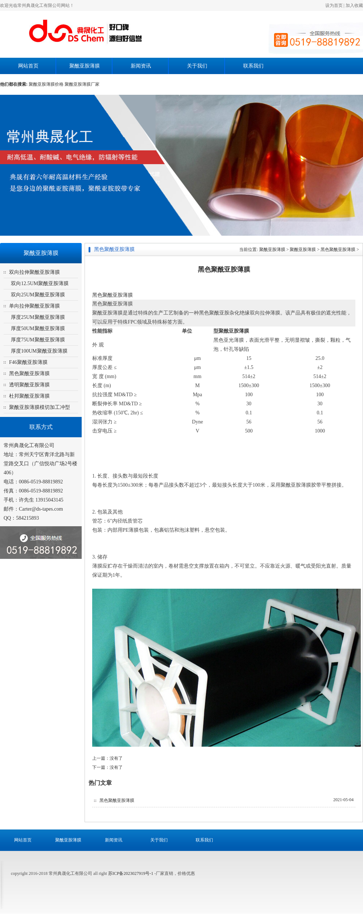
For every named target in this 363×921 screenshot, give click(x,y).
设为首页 (334, 5)
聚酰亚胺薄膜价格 (46, 84)
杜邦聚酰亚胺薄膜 (29, 396)
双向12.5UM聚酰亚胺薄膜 (40, 283)
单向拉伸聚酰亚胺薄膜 (34, 306)
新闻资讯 (141, 66)
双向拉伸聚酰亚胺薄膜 (34, 272)
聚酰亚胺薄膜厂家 (82, 84)
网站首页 (28, 66)
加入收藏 (354, 5)
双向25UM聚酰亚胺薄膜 (38, 294)
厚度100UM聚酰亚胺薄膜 (39, 351)
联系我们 (253, 66)
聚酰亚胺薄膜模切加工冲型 (39, 407)
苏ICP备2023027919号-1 (131, 873)
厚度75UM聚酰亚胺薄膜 (38, 339)
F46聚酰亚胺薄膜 (28, 362)
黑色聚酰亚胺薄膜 (29, 373)
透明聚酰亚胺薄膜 (29, 385)
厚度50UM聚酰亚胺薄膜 (38, 328)
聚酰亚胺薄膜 (84, 66)
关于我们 (197, 66)
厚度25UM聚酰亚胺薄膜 (38, 317)
